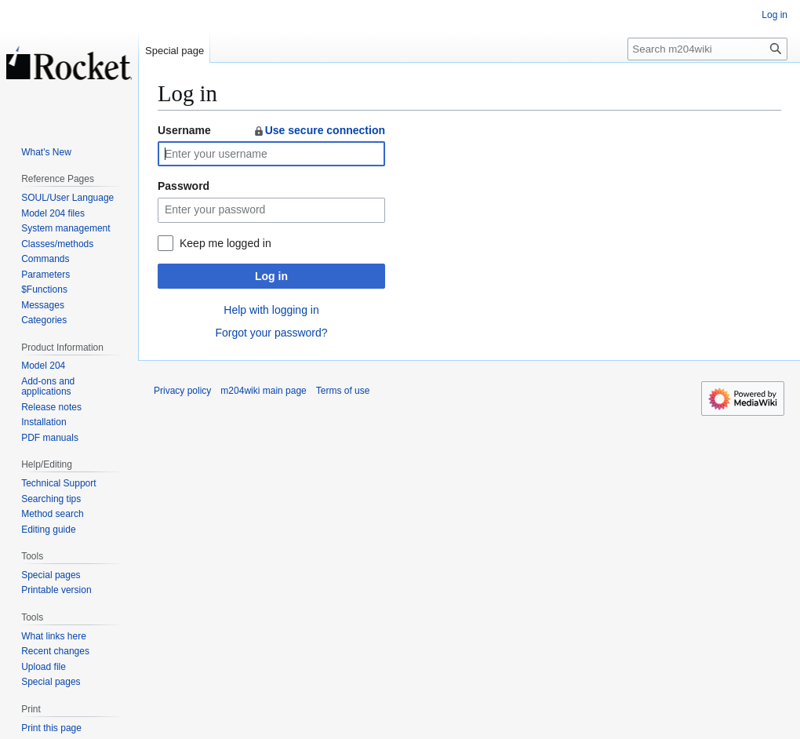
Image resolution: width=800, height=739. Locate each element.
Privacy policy (182, 390)
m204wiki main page (263, 390)
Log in (271, 276)
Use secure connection (319, 130)
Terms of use (343, 390)
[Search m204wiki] (707, 49)
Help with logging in (271, 310)
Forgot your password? (271, 332)
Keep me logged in (225, 243)
